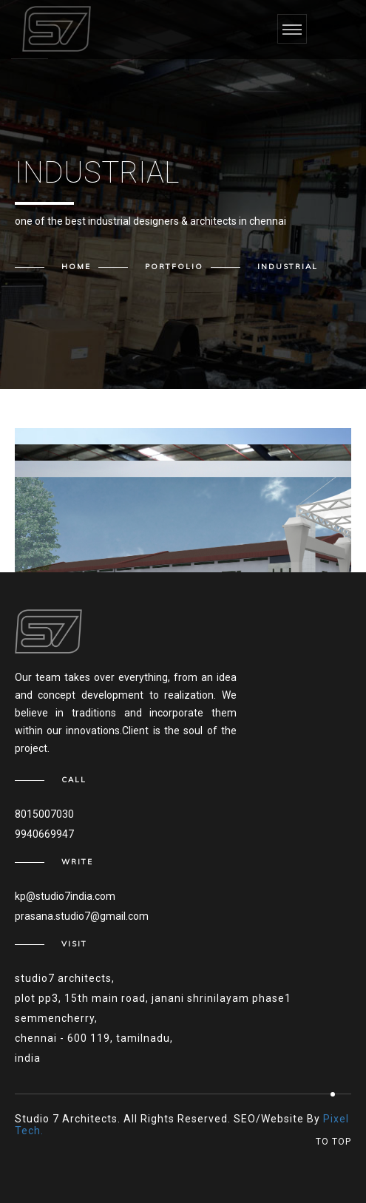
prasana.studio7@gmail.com (82, 916)
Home (76, 266)
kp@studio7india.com (65, 896)
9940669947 (44, 834)
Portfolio (174, 266)
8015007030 (44, 814)
